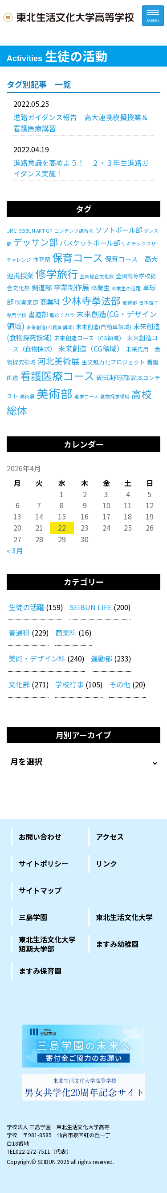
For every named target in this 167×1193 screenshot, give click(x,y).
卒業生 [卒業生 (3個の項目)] (100, 287)
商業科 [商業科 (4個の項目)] (50, 301)
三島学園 (33, 917)
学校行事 (69, 684)
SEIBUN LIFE (90, 607)
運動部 (101, 658)
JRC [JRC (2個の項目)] (12, 230)
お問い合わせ (40, 836)
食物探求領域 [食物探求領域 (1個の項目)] (115, 396)
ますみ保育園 (40, 970)
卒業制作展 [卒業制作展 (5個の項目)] (71, 287)
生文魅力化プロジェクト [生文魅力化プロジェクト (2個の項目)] (113, 362)
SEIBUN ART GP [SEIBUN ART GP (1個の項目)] (36, 230)
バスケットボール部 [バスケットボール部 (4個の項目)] (90, 242)
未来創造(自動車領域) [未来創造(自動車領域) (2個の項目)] (103, 326)
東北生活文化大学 (124, 917)
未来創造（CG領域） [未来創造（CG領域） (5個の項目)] (91, 348)
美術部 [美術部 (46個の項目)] (55, 393)
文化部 (19, 684)
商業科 (66, 632)
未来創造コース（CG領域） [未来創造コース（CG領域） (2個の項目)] (89, 338)
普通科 (19, 632)
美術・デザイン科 (36, 658)
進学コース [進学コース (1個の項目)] (86, 396)
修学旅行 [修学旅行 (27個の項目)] (56, 273)
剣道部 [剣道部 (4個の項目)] (42, 287)
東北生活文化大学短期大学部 (47, 944)
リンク (106, 863)
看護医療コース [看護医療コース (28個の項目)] (57, 375)
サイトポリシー (44, 863)
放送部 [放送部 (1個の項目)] (129, 302)
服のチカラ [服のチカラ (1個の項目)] (62, 315)
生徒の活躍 (26, 607)
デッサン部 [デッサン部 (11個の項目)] (35, 241)
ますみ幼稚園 (117, 943)
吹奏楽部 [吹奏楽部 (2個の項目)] (26, 302)
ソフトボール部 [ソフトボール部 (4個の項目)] (118, 229)
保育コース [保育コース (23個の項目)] (77, 257)
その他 (119, 684)
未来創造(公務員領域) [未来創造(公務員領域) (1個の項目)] (50, 327)
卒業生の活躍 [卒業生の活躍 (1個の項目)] (126, 288)
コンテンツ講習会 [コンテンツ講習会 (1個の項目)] (74, 230)
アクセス (110, 836)
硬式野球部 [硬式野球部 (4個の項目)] (113, 377)
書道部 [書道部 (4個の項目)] (38, 314)
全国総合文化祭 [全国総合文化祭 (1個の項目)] (97, 276)
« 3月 (15, 550)
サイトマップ (40, 890)
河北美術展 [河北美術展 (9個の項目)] (58, 361)
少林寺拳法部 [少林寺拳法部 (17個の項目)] (91, 300)
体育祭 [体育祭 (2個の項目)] (41, 259)
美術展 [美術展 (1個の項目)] (27, 396)
